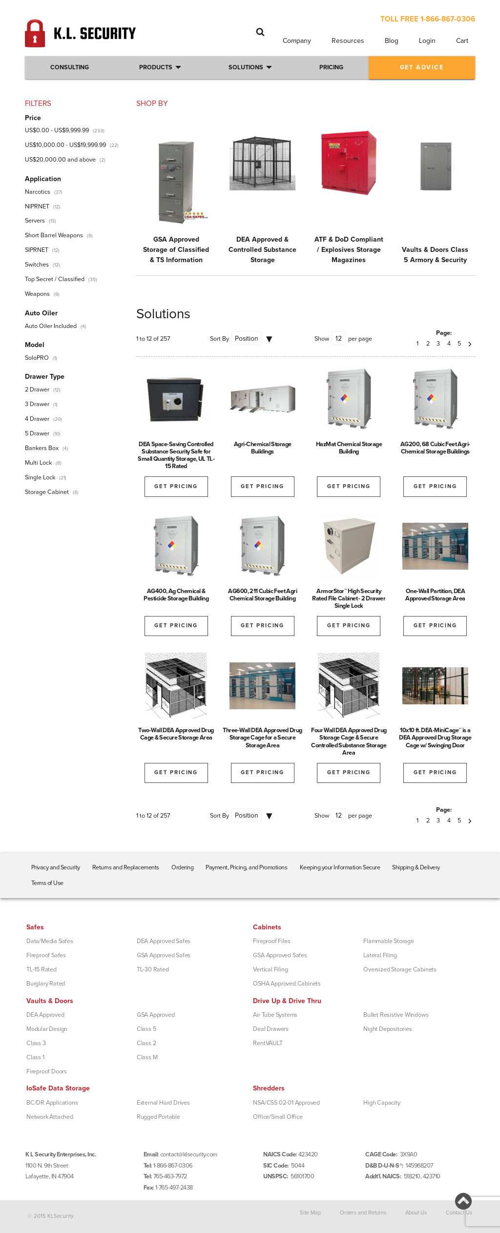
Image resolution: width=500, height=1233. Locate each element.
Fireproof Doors (46, 1071)
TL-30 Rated (153, 969)
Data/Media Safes (49, 941)
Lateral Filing (379, 955)
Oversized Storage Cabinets (400, 969)
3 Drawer (37, 404)
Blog (391, 41)
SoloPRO (37, 358)
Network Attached (49, 1117)
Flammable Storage (388, 941)
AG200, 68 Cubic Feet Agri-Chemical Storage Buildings (435, 447)
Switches (37, 264)
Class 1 (35, 1057)
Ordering (182, 867)
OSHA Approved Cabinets (287, 983)
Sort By (219, 339)
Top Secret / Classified (54, 279)
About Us (416, 1213)
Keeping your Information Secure (340, 867)
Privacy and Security (55, 867)
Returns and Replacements (125, 867)
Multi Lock (38, 463)
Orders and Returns (363, 1213)
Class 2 (146, 1043)
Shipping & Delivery (416, 867)
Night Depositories (387, 1029)
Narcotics (37, 192)
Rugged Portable (158, 1117)
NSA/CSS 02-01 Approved (286, 1103)
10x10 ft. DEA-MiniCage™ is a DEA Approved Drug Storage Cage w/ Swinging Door (435, 737)
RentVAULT (267, 1043)
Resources (348, 41)
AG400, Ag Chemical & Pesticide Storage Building (176, 594)
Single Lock (40, 477)
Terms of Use (47, 883)
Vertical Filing (270, 969)
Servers (35, 221)
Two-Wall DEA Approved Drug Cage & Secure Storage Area (176, 733)
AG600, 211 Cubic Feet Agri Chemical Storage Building (262, 594)
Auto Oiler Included (51, 326)
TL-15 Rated (41, 969)
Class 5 (146, 1029)
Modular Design (46, 1029)
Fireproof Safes (46, 955)
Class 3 (36, 1043)
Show (321, 339)
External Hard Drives (163, 1103)
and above (60, 160)
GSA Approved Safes (163, 955)
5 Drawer (37, 433)
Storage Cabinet (47, 492)
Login (427, 41)
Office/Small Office (277, 1117)
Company (297, 41)
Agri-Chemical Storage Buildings (263, 447)
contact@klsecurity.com (188, 1154)
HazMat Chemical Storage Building (349, 447)
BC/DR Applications (52, 1103)
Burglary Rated (45, 983)
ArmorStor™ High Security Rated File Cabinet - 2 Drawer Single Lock (348, 598)
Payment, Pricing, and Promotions (246, 867)
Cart (462, 41)
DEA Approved (45, 1015)
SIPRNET (36, 250)
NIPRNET (37, 206)
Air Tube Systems (275, 1015)
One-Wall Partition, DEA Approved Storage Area (435, 594)
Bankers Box (42, 448)
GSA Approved (156, 1015)
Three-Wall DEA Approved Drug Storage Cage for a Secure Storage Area (262, 737)
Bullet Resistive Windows (395, 1015)
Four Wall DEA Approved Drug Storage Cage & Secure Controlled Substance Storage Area (349, 741)
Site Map (310, 1213)
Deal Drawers (271, 1029)
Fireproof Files (271, 941)
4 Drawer (37, 419)
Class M (147, 1057)
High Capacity (381, 1103)
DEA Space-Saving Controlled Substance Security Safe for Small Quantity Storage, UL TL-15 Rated (176, 455)
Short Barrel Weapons (54, 235)
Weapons (37, 294)
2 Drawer (37, 389)
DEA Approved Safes (163, 941)
